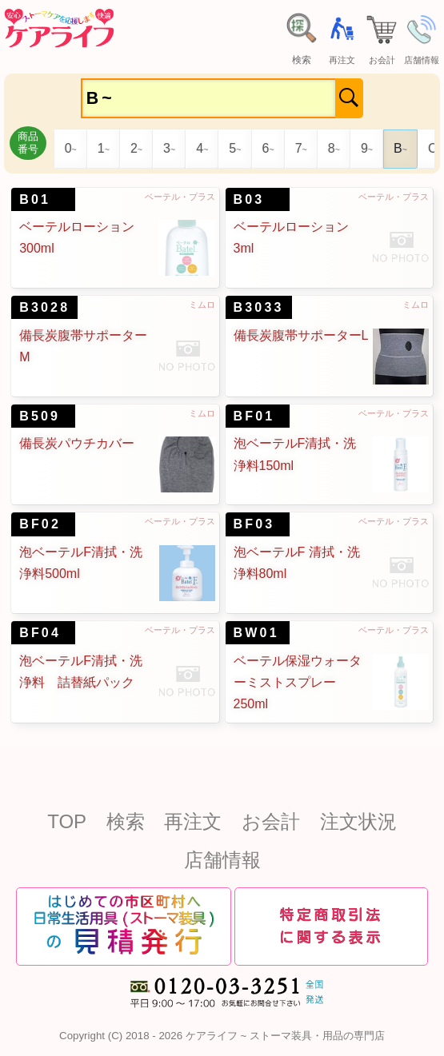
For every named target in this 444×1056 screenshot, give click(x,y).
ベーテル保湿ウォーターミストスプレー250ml (298, 682)
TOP (66, 821)
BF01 (254, 416)
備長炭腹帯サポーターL (301, 335)
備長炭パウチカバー (76, 443)
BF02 (40, 524)
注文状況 (358, 821)
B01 (34, 199)
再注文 (193, 821)
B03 (249, 199)
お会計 (271, 821)
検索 (125, 821)
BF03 (254, 524)
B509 (39, 416)
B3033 (259, 307)
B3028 (44, 307)
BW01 (256, 633)
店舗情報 (222, 860)
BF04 (40, 633)
